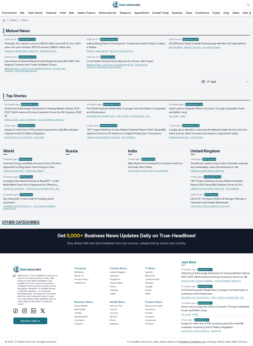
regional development (109, 67)
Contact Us (80, 282)
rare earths (102, 51)
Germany (114, 275)
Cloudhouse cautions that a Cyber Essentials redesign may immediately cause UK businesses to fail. (219, 165)
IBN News (79, 272)
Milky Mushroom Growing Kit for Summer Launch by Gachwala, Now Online (155, 165)
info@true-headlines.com (192, 341)
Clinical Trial (116, 305)
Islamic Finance (86, 12)
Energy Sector (192, 47)
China (113, 286)
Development (81, 316)
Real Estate (80, 309)
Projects (78, 323)
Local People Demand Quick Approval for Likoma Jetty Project (120, 61)
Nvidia (148, 290)
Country (13, 20)
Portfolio (149, 323)
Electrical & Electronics (19, 137)
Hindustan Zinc (48, 51)
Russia (72, 151)
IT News (150, 268)
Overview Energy (35, 171)
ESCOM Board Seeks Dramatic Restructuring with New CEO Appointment (207, 43)
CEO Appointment (211, 47)
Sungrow (39, 137)
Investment (150, 320)
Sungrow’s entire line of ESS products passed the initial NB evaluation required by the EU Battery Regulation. (41, 131)
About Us (79, 275)
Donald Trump (160, 12)
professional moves (26, 71)
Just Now (188, 262)
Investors (149, 316)
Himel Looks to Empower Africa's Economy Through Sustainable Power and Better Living (207, 110)
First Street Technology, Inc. (133, 116)
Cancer (113, 309)
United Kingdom (205, 151)
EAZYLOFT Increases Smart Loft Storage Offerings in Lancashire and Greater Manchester (218, 200)
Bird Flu (113, 316)
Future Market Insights (51, 120)
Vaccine (114, 313)
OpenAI (149, 272)
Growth (149, 313)
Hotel (63, 12)
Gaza (189, 12)
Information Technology (101, 116)
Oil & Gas (174, 116)
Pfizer (113, 320)
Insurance (150, 309)
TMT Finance (128, 137)
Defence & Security (13, 171)
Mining (90, 51)
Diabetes (114, 323)
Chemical (51, 12)
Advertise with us (30, 320)
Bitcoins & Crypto (154, 305)
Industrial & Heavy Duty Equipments (148, 171)
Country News (118, 268)
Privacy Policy (81, 279)
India (245, 12)
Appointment (141, 12)
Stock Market (81, 305)
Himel (183, 116)
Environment (9, 12)
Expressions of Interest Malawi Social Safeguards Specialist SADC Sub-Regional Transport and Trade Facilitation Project (42, 63)
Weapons (125, 12)
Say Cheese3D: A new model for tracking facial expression (28, 200)
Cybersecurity (152, 279)
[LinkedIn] (33, 311)
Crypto (216, 12)
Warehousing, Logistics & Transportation (28, 69)
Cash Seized (35, 12)
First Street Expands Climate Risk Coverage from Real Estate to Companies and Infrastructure (126, 110)
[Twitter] (43, 311)
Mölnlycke (197, 137)
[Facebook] (15, 311)
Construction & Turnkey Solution (210, 206)
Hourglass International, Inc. (43, 189)
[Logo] (38, 269)
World (8, 151)
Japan (113, 293)
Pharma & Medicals (179, 137)
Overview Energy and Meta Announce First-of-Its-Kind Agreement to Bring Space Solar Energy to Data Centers (32, 165)
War (22, 12)
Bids (71, 12)
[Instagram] (24, 311)
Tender (78, 313)
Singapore (115, 279)
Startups (149, 282)
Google (148, 286)
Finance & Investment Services (21, 51)
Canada (114, 290)
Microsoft (150, 275)
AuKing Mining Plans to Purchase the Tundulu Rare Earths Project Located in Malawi (126, 45)
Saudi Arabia (116, 282)
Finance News (153, 301)
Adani (235, 12)
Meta (147, 293)
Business (177, 12)
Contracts (79, 320)
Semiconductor (107, 12)
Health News (117, 301)
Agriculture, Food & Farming (20, 120)
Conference (202, 12)
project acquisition (121, 51)
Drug (226, 12)
